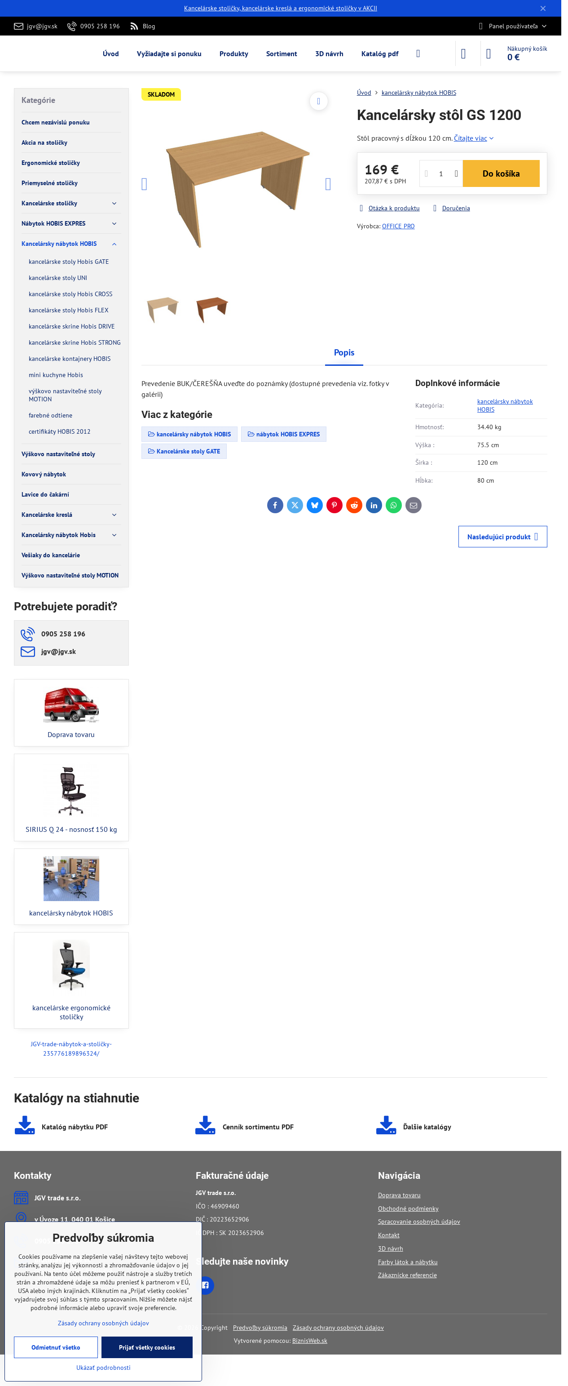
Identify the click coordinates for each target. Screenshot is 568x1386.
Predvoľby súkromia (260, 1328)
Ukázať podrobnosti (103, 1368)
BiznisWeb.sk (309, 1341)
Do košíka (501, 173)
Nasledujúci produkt (502, 536)
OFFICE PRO (398, 226)
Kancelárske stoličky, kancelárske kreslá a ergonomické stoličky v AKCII (280, 8)
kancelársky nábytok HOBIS (505, 405)
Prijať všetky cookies (147, 1347)
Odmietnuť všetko (55, 1347)
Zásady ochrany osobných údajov (338, 1328)
